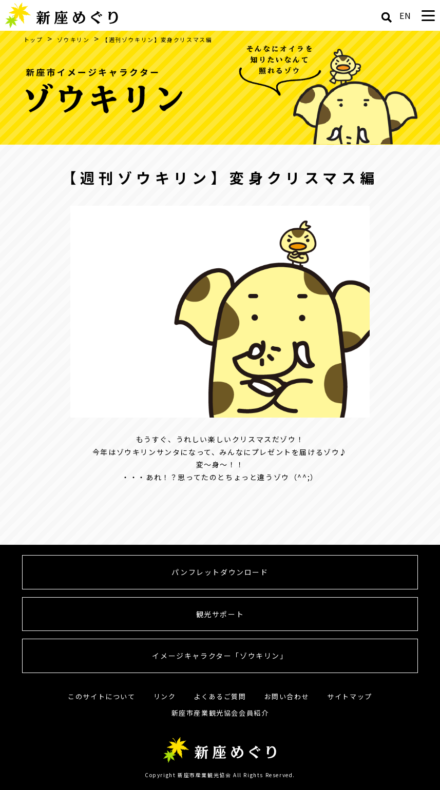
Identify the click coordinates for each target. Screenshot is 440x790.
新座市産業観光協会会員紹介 (220, 713)
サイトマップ (349, 696)
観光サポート (220, 614)
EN (405, 15)
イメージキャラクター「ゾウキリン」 (220, 655)
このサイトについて (101, 696)
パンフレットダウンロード (219, 572)
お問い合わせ (287, 696)
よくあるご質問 (220, 696)
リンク (165, 696)
